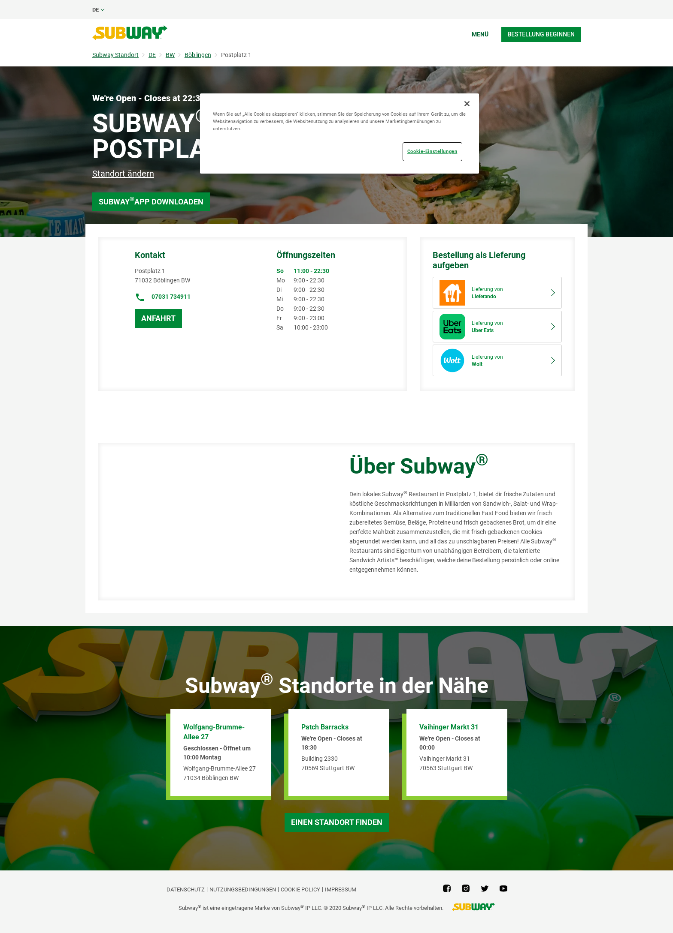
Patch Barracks (325, 727)
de (95, 9)
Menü (480, 34)
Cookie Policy (300, 889)
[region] (339, 133)
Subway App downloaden (151, 200)
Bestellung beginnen (541, 34)
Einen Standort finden (336, 822)
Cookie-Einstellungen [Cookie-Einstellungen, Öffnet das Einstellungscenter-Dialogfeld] (432, 151)
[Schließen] (467, 103)
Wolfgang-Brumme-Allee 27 (214, 732)
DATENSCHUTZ (186, 889)
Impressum (340, 889)
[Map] (214, 521)
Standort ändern (123, 173)
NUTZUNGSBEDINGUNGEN (242, 889)
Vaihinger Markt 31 (449, 727)
